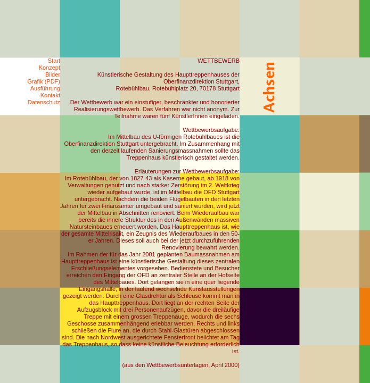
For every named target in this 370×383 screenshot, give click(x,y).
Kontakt (50, 95)
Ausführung (45, 88)
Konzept (49, 67)
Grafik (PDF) (43, 81)
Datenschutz (44, 102)
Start (54, 60)
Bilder (52, 74)
